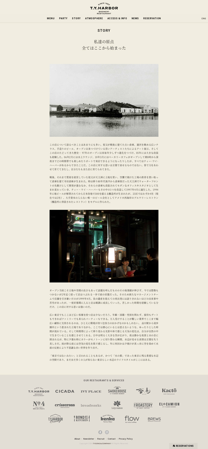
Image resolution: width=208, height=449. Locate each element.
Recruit (101, 439)
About (77, 439)
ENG (204, 18)
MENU (51, 18)
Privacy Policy (126, 439)
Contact (112, 439)
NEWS (135, 18)
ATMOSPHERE (94, 18)
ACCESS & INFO (117, 18)
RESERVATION (152, 18)
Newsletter (88, 439)
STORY (76, 18)
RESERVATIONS (183, 446)
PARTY (63, 18)
